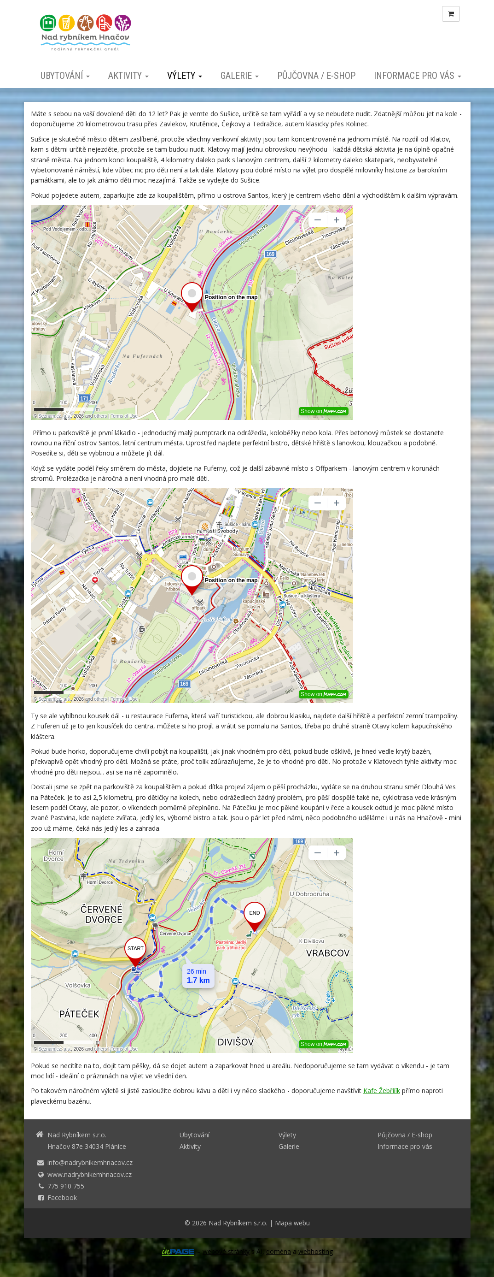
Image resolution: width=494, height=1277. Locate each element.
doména (278, 1251)
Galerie (240, 75)
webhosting (315, 1251)
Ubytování (65, 75)
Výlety (184, 75)
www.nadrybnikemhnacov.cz (89, 1174)
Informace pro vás (417, 75)
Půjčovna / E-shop (316, 75)
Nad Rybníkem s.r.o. (238, 1222)
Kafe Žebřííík (381, 1090)
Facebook (62, 1197)
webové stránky (226, 1251)
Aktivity (128, 75)
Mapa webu (292, 1222)
